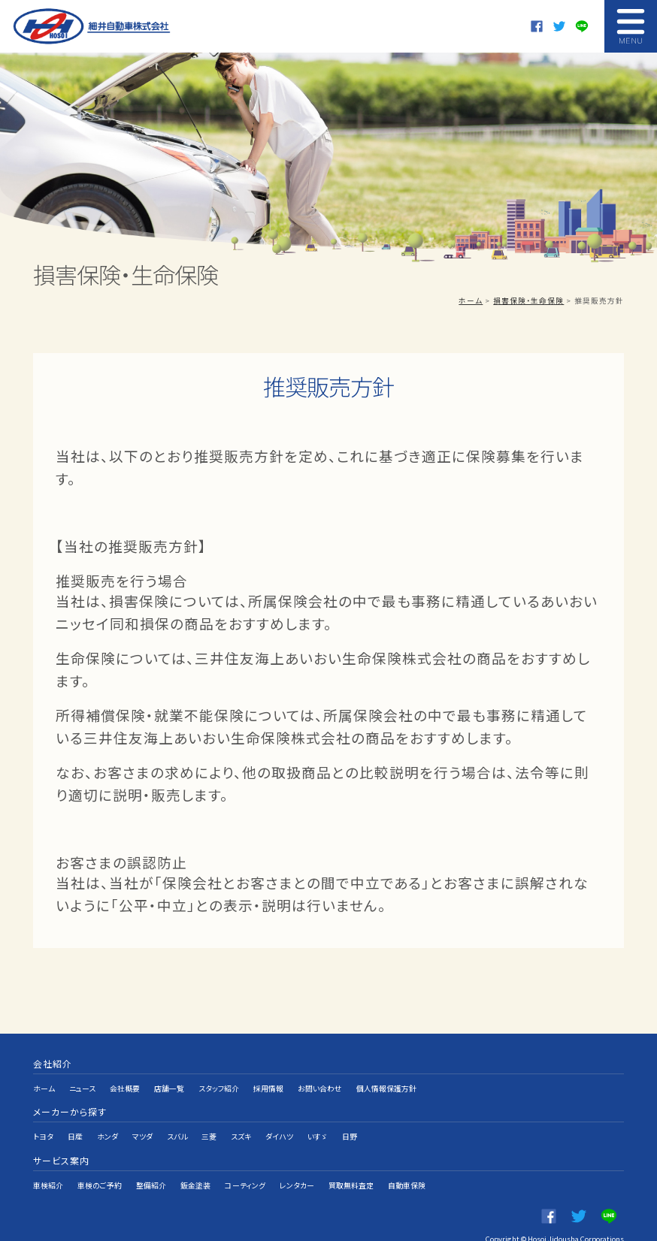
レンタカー (297, 1162)
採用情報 (269, 1084)
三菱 (208, 1123)
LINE (609, 1188)
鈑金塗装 (195, 1162)
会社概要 (126, 1084)
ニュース (82, 1084)
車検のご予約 (99, 1162)
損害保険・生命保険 (528, 300)
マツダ (142, 1123)
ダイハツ (279, 1123)
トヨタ (43, 1123)
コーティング (245, 1162)
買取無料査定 (351, 1162)
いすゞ (317, 1123)
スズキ (241, 1123)
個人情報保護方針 (387, 1084)
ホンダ (107, 1123)
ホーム (471, 300)
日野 (349, 1123)
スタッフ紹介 (219, 1084)
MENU (630, 26)
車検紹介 (48, 1162)
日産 (75, 1123)
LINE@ (582, 26)
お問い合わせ (320, 1084)
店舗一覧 (170, 1084)
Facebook (536, 26)
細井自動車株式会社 (92, 26)
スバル (177, 1123)
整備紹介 (151, 1162)
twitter (559, 26)
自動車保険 (407, 1162)
